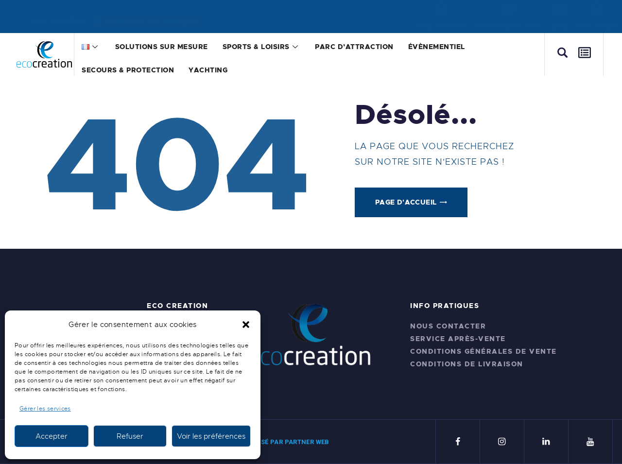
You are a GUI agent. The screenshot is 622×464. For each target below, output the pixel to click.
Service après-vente (509, 26)
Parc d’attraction (354, 46)
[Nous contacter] (441, 8)
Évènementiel (436, 46)
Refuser (130, 436)
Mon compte (597, 26)
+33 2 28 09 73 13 (58, 21)
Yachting (208, 70)
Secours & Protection (128, 70)
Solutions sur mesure (161, 46)
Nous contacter (441, 26)
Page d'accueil (405, 202)
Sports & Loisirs (262, 46)
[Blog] (559, 8)
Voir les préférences (211, 436)
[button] (246, 324)
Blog (560, 26)
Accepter (51, 436)
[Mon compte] (597, 8)
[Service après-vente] (509, 8)
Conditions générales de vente (483, 351)
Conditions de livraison (466, 364)
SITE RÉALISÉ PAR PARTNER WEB (278, 442)
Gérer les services (45, 408)
